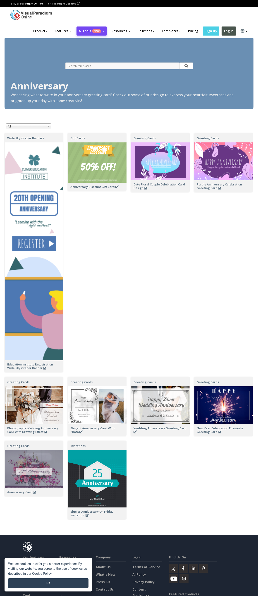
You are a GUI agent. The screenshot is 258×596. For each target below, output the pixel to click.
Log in (228, 31)
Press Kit (103, 582)
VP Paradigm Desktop (64, 3)
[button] (63, 31)
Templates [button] (171, 31)
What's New (105, 574)
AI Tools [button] (92, 31)
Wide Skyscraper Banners (25, 138)
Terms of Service (146, 567)
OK (48, 583)
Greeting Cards (145, 138)
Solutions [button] (146, 31)
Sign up (211, 31)
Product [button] (40, 31)
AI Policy (139, 574)
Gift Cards (77, 138)
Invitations (78, 446)
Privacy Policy (143, 582)
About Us (103, 567)
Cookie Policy (42, 574)
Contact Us (105, 589)
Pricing (193, 31)
